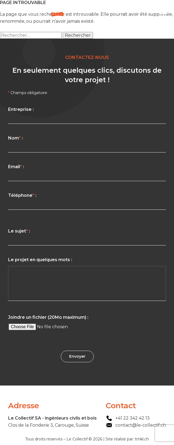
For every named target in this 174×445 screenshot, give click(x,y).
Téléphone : (87, 201)
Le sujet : (87, 236)
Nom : (87, 143)
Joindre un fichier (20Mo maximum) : (87, 324)
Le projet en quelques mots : (87, 280)
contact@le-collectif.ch (140, 425)
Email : (87, 172)
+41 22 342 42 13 (132, 418)
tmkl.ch (142, 439)
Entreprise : (87, 115)
